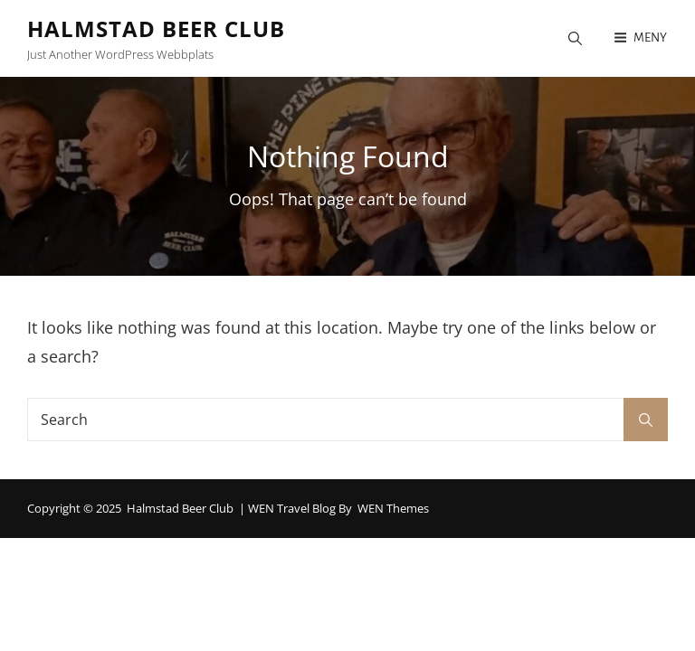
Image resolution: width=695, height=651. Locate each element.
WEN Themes (393, 508)
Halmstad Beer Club (156, 28)
